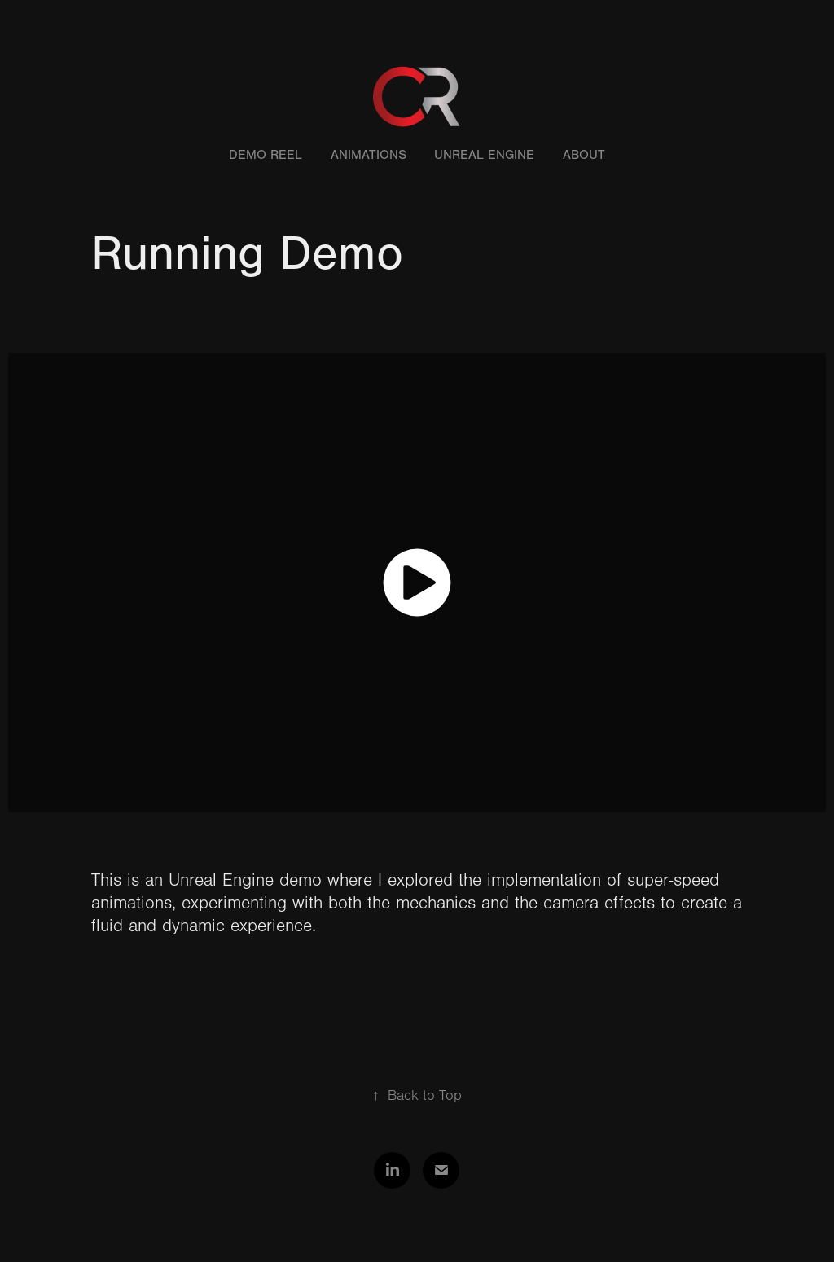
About (584, 154)
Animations (368, 154)
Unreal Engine (484, 154)
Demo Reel (265, 154)
